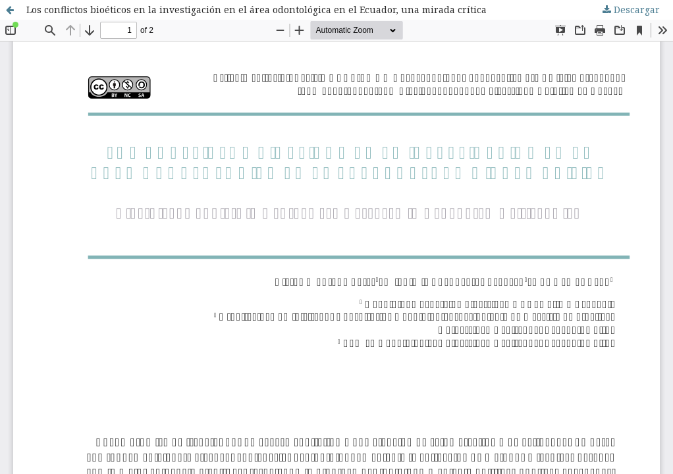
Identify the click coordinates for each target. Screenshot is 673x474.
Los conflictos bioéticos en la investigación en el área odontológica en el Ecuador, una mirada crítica (256, 9)
